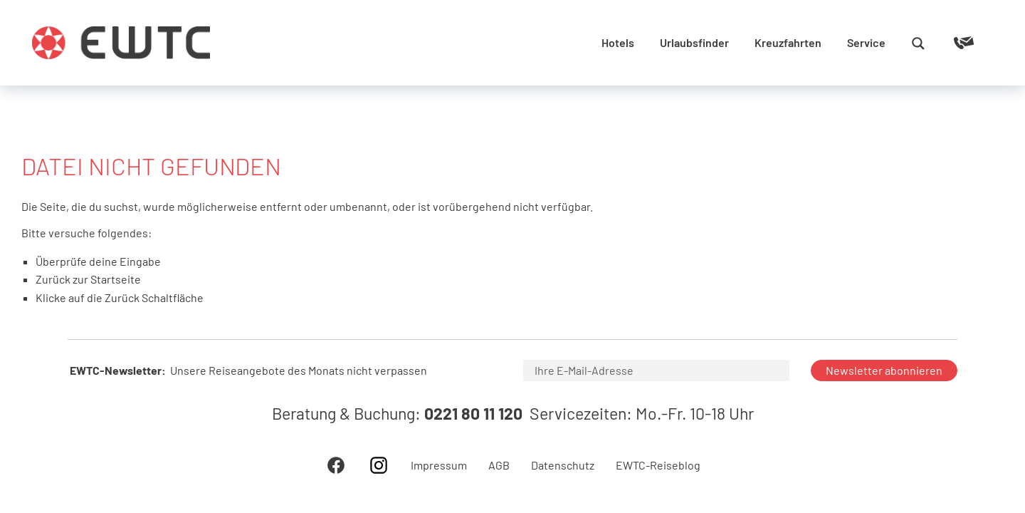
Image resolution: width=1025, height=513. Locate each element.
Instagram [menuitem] (378, 465)
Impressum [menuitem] (439, 465)
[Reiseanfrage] (943, 43)
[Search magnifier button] (918, 43)
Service (866, 42)
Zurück (122, 297)
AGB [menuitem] (499, 465)
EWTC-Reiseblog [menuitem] (658, 465)
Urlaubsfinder (694, 42)
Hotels (617, 42)
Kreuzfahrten (788, 42)
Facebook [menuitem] (336, 465)
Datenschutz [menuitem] (562, 465)
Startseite (115, 279)
